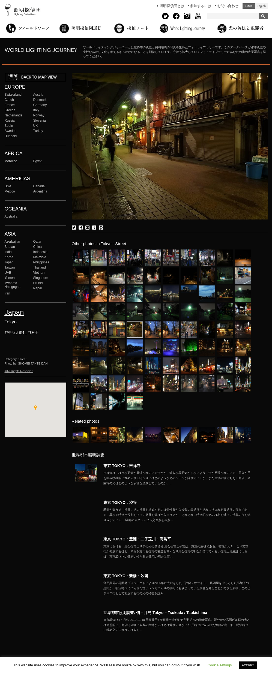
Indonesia (40, 252)
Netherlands (13, 115)
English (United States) (261, 6)
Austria (38, 95)
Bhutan (10, 247)
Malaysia (39, 257)
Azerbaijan (12, 241)
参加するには (200, 6)
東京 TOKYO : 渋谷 (120, 502)
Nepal (37, 288)
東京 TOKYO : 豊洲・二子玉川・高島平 (137, 539)
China (37, 247)
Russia (10, 120)
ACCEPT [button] (248, 665)
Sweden (11, 131)
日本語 (249, 6)
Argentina (40, 191)
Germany (40, 105)
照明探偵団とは (172, 6)
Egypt (37, 161)
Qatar (37, 241)
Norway (38, 115)
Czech (9, 100)
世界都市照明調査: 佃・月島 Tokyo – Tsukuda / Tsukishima (155, 612)
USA (8, 186)
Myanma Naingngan (12, 285)
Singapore (40, 278)
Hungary (11, 136)
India (8, 252)
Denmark (40, 100)
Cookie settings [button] (220, 665)
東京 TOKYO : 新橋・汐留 (125, 576)
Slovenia (39, 120)
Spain (9, 126)
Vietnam (39, 273)
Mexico (10, 191)
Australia (11, 216)
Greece (10, 110)
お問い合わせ (227, 6)
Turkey (38, 131)
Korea (9, 257)
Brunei (38, 283)
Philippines (41, 262)
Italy (36, 110)
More (177, 478)
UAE (8, 273)
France (10, 105)
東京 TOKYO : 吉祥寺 (122, 466)
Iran (7, 293)
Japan (9, 262)
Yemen (10, 278)
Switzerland (13, 95)
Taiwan (10, 267)
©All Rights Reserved (19, 371)
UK (35, 126)
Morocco (11, 161)
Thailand (39, 267)
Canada (39, 186)
